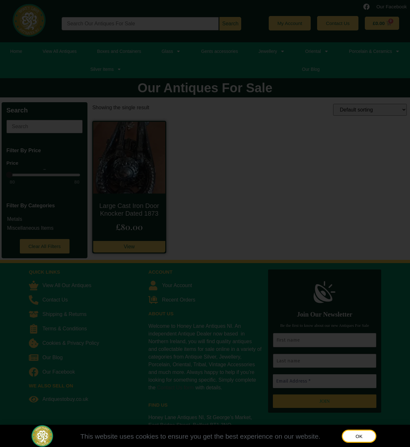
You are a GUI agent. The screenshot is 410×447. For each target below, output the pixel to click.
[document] (205, 223)
